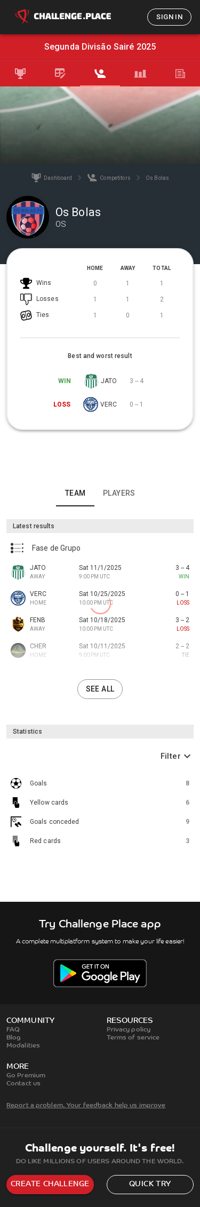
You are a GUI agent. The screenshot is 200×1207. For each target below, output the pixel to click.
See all (100, 689)
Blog (13, 1038)
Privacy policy (129, 1030)
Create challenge (50, 1184)
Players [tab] (119, 493)
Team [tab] (75, 493)
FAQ (13, 1030)
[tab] (20, 73)
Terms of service (133, 1038)
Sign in (169, 17)
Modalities (23, 1046)
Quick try (150, 1184)
